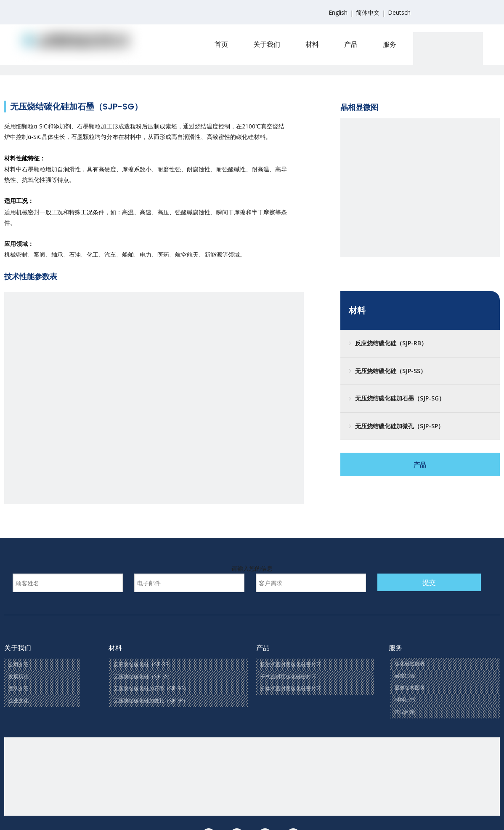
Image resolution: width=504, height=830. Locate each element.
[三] (420, 198)
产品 (420, 464)
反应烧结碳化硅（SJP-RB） (391, 343)
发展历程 (18, 676)
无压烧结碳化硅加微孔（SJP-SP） (399, 426)
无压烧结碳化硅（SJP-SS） (390, 371)
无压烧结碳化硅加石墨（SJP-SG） (400, 398)
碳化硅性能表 (410, 663)
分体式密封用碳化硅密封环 (290, 688)
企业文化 (18, 700)
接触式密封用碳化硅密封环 (290, 664)
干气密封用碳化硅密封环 (288, 676)
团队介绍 (18, 688)
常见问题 (405, 711)
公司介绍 (18, 664)
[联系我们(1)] (252, 776)
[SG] (154, 442)
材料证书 (405, 699)
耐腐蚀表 (405, 675)
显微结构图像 (410, 687)
